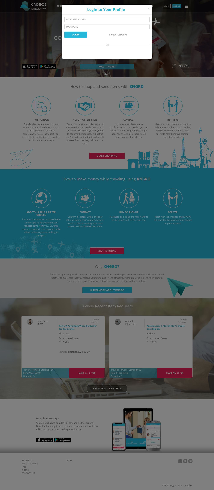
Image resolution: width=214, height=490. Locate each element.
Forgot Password (118, 34)
